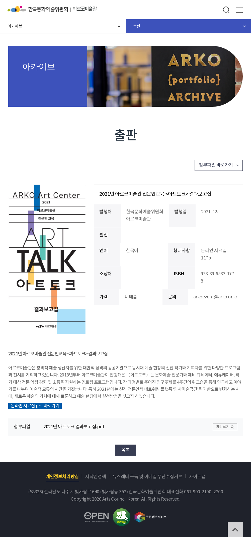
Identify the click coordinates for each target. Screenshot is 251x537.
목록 (125, 450)
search (226, 10)
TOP (235, 529)
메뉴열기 (239, 10)
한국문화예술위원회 (40, 9)
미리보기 (222, 427)
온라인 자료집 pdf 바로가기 (35, 406)
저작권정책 (95, 476)
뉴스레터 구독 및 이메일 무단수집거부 (147, 476)
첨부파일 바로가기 (216, 165)
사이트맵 (197, 476)
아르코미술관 (85, 9)
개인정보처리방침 (62, 476)
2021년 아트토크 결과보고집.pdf (73, 426)
